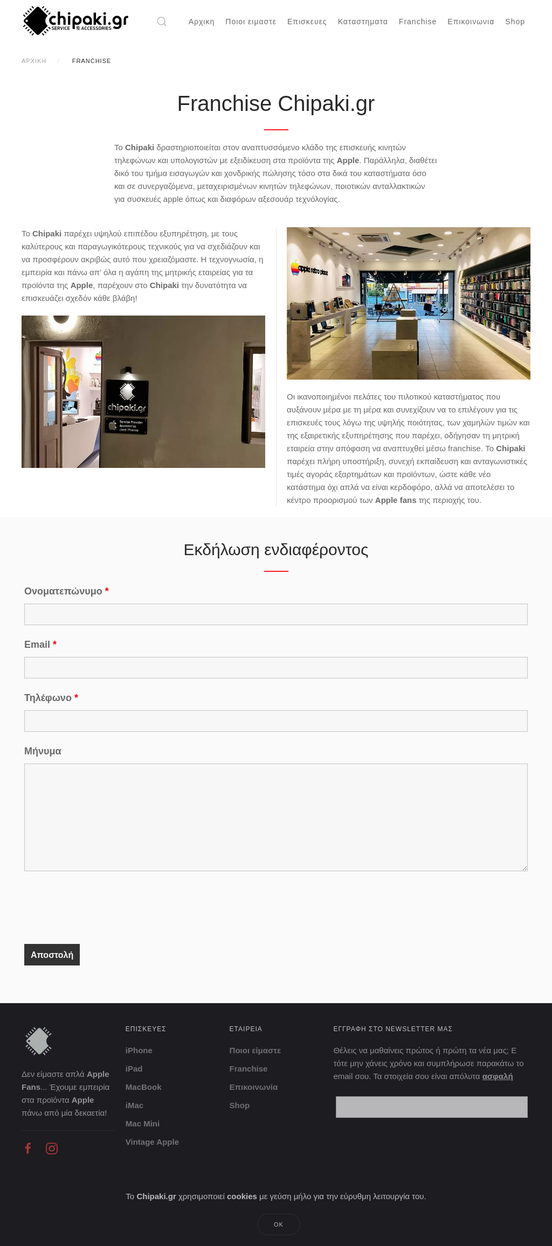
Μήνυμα (42, 751)
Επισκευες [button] (307, 21)
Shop (515, 21)
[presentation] (106, 909)
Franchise (418, 21)
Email (40, 644)
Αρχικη (202, 21)
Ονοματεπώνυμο (66, 591)
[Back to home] (77, 21)
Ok (279, 1224)
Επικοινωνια (470, 21)
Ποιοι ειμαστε (251, 21)
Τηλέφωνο (51, 697)
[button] (161, 21)
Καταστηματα (363, 21)
